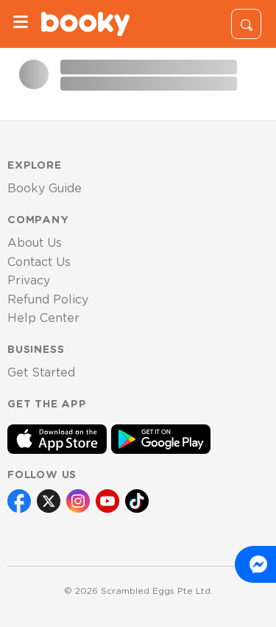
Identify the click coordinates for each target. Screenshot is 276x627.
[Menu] (20, 24)
